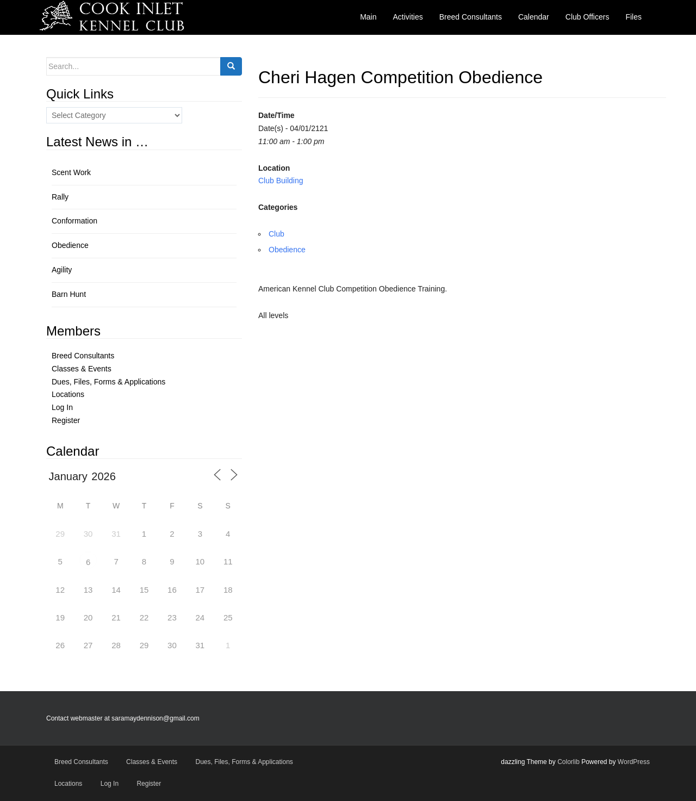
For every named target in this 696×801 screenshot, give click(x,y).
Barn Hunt (69, 294)
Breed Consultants (83, 355)
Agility (62, 269)
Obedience (287, 249)
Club (276, 233)
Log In (62, 407)
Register (66, 420)
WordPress (634, 762)
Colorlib (568, 762)
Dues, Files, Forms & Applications (108, 381)
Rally (60, 197)
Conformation (74, 220)
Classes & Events (81, 368)
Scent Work (71, 172)
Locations (68, 394)
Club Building (280, 180)
